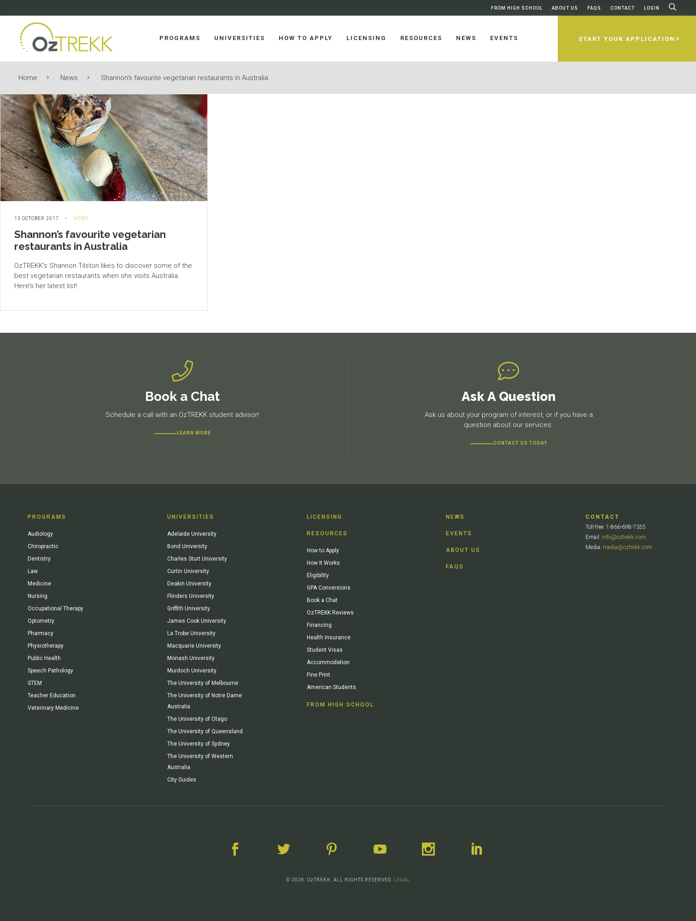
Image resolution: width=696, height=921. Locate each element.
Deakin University (189, 583)
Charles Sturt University (197, 559)
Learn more (194, 432)
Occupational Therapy (55, 608)
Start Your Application (627, 38)
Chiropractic (43, 546)
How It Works (323, 563)
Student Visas (325, 650)
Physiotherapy (46, 646)
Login (652, 8)
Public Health (44, 658)
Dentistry (39, 559)
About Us (565, 8)
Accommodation (328, 662)
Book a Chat (322, 600)
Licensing (324, 517)
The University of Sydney (198, 744)
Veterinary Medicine (53, 708)
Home (27, 78)
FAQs (594, 8)
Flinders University (190, 596)
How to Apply (323, 550)
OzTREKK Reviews (330, 612)
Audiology (40, 534)
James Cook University (196, 621)
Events (459, 533)
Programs (47, 517)
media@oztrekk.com (627, 547)
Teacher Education (52, 695)
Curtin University (188, 571)
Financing (319, 625)
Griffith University (188, 608)
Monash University (191, 658)
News (69, 78)
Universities (190, 517)
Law (33, 571)
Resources (327, 533)
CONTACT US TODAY (520, 443)
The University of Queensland (205, 731)
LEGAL (402, 879)
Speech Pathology (50, 670)
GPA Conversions (329, 588)
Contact (622, 8)
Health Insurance (329, 637)
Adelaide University (191, 534)
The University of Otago (197, 719)
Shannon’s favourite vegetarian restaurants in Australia (184, 78)
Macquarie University (194, 646)
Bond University (187, 546)
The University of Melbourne (202, 683)
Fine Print (318, 675)
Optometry (41, 621)
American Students (331, 687)
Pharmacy (40, 633)
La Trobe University (191, 633)
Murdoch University (191, 670)
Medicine (39, 583)
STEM (35, 683)
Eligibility (318, 575)
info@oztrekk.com (624, 537)
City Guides (181, 779)
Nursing (37, 596)
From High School (517, 8)
